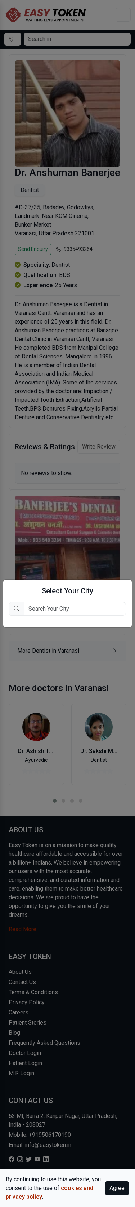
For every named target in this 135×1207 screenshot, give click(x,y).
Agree (117, 1188)
